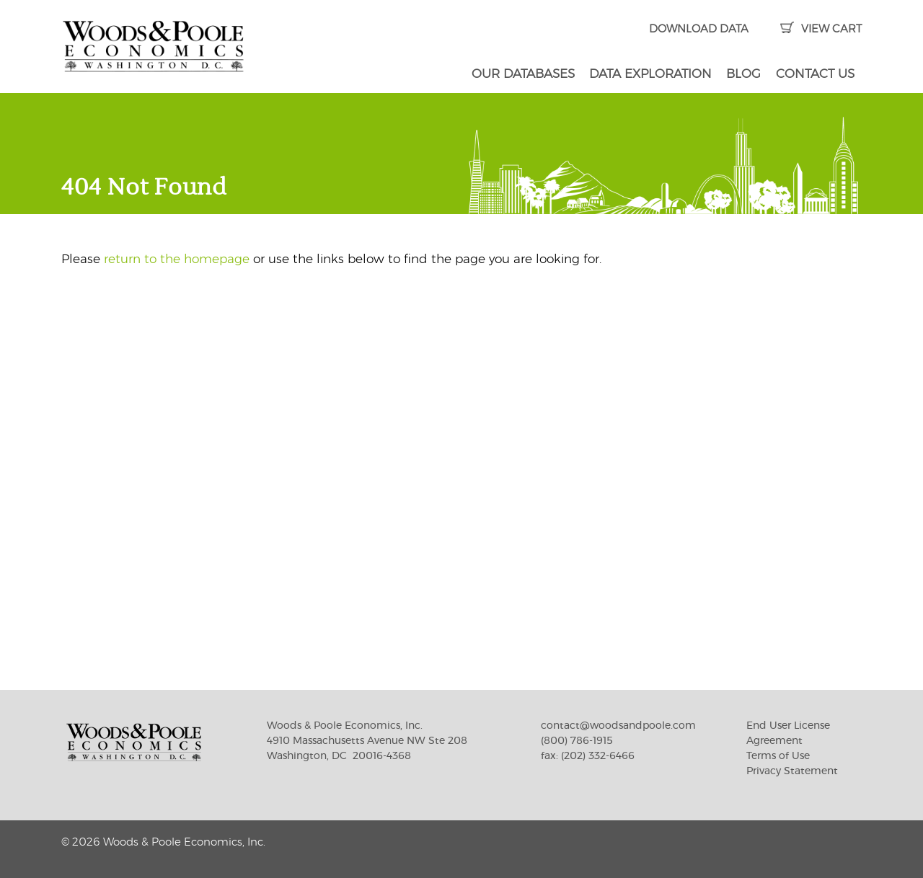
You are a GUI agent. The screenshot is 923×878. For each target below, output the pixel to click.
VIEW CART (821, 29)
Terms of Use (778, 756)
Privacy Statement (792, 771)
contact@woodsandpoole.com (618, 726)
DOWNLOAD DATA (698, 29)
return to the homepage (176, 259)
